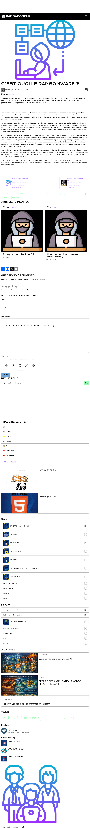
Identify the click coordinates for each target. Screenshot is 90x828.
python (4, 718)
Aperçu (51, 326)
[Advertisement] (42, 5)
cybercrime (81, 194)
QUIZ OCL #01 (14, 741)
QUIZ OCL (45, 593)
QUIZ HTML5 (45, 543)
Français (7, 427)
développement (47, 718)
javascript (59, 718)
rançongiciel (16, 197)
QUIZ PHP (45, 534)
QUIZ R (45, 598)
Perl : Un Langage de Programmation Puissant (26, 703)
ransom (71, 194)
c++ (19, 718)
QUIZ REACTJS (45, 588)
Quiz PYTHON (45, 577)
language (12, 718)
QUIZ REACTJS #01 (16, 749)
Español (7, 436)
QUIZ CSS (45, 560)
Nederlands (8, 450)
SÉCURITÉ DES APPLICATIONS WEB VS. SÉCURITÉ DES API (60, 683)
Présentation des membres (45, 615)
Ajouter (5, 375)
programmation (31, 718)
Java (66, 718)
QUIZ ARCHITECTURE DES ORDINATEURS (45, 568)
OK (86, 383)
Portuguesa (8, 455)
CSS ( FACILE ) (48, 470)
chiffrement (24, 194)
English (7, 432)
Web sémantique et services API (56, 659)
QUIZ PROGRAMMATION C (45, 526)
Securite (11, 94)
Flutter (45, 643)
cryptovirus (6, 197)
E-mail (3, 308)
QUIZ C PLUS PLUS (45, 583)
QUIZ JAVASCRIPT (45, 551)
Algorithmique (45, 633)
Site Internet (5, 316)
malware (57, 194)
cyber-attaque (46, 194)
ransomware (34, 194)
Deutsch (7, 446)
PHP (71, 718)
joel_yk (10, 89)
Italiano (7, 441)
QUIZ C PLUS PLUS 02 (17, 756)
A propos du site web (45, 610)
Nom (3, 299)
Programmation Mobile (45, 622)
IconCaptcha (20, 370)
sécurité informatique (9, 194)
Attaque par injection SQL (19, 254)
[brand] (16, 16)
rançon (64, 194)
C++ (45, 638)
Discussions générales (45, 628)
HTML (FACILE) (48, 496)
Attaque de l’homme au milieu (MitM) (62, 255)
